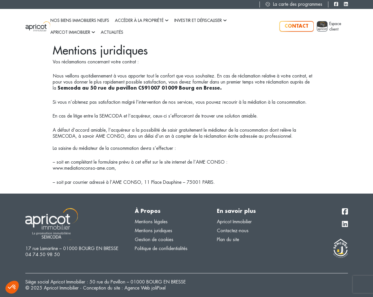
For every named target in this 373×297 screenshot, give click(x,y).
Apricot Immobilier (72, 32)
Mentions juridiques (153, 231)
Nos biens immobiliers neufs (79, 20)
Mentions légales (151, 222)
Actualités (112, 32)
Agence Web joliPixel (145, 288)
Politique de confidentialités (161, 248)
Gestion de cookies (154, 240)
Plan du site (228, 240)
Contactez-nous (233, 231)
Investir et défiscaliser (200, 20)
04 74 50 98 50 (42, 254)
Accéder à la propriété (141, 20)
